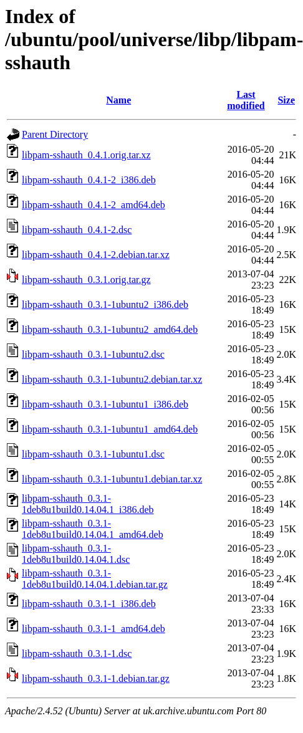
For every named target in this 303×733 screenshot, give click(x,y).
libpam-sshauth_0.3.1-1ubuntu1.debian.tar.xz (112, 479)
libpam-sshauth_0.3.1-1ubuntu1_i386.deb (105, 404)
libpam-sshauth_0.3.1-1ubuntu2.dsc (93, 354)
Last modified (245, 100)
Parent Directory (55, 134)
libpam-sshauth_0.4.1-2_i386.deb (89, 180)
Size (286, 100)
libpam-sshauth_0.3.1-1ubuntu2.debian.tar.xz (112, 379)
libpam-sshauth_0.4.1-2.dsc (77, 229)
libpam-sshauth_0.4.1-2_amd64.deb (93, 204)
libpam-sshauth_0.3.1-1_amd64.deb (93, 628)
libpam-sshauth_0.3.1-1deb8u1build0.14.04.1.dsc (76, 554)
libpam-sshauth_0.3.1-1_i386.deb (89, 603)
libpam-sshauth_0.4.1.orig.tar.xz (86, 155)
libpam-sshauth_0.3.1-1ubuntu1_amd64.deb (110, 429)
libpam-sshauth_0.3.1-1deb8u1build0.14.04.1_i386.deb (88, 504)
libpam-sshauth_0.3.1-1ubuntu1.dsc (93, 454)
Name (118, 100)
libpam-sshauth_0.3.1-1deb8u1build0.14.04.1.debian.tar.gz (95, 579)
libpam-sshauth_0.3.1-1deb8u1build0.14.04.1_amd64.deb (92, 529)
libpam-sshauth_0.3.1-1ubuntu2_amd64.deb (110, 329)
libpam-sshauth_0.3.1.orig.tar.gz (86, 279)
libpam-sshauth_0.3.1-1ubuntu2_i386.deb (105, 304)
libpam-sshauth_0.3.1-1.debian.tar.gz (96, 678)
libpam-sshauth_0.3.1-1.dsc (77, 653)
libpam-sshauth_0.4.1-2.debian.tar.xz (96, 254)
